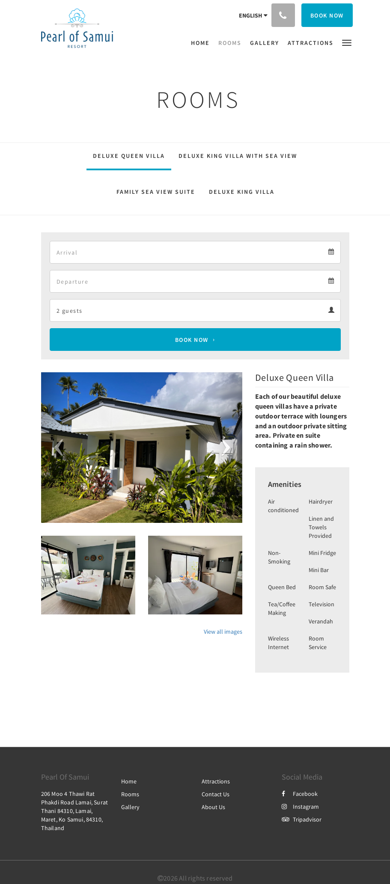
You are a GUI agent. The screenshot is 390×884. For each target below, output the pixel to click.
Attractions (216, 781)
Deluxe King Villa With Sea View (238, 156)
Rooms (130, 794)
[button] (347, 42)
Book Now (191, 340)
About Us (213, 807)
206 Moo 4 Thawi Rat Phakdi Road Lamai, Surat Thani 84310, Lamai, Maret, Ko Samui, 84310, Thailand (74, 811)
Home (129, 781)
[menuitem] (202, 42)
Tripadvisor (302, 819)
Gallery (130, 807)
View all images (223, 631)
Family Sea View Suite (155, 192)
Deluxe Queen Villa (129, 156)
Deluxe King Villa (241, 192)
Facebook (300, 794)
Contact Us (215, 794)
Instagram (300, 806)
